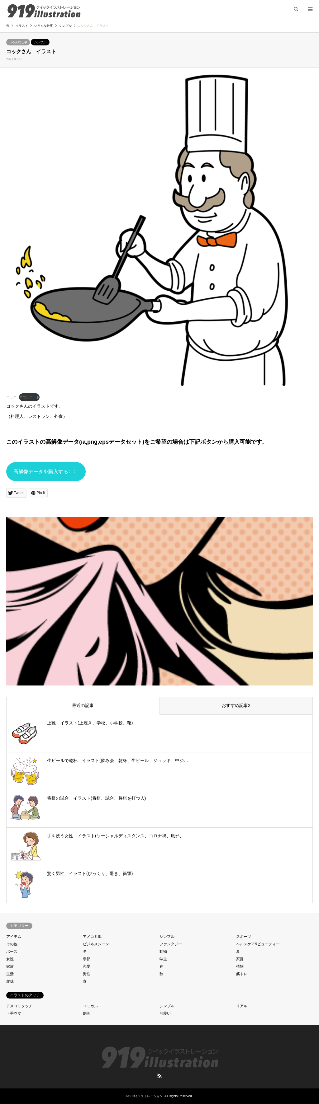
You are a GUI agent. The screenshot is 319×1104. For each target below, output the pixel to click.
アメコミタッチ (19, 1006)
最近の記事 (83, 705)
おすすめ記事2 (236, 705)
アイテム (13, 936)
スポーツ (243, 936)
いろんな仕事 (18, 42)
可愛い (165, 1013)
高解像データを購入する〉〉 (45, 471)
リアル (241, 1006)
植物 (240, 966)
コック (11, 397)
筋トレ (241, 974)
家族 (10, 966)
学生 (163, 959)
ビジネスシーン (96, 944)
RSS (159, 1076)
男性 (86, 974)
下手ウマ (13, 1013)
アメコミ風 (92, 936)
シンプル (40, 42)
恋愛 (86, 966)
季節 (86, 959)
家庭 (240, 959)
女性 (10, 959)
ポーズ (11, 951)
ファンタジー (171, 944)
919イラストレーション (146, 1096)
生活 (10, 974)
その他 (11, 944)
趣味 (10, 981)
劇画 (86, 1013)
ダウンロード (29, 397)
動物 (163, 951)
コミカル (90, 1006)
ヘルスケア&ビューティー (258, 944)
